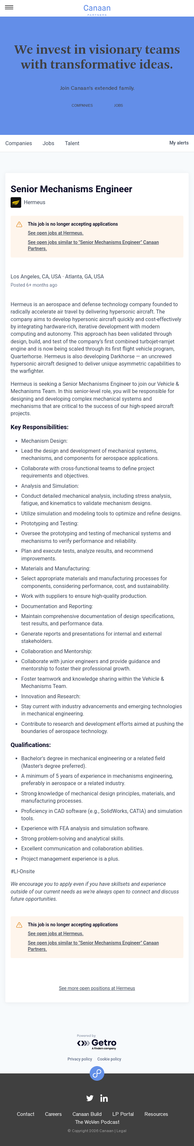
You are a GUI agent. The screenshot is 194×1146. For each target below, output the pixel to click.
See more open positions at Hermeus (97, 988)
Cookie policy (109, 1059)
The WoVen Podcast (97, 1122)
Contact (25, 1114)
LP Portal (123, 1114)
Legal (121, 1131)
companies (18, 143)
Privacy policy (80, 1059)
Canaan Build (87, 1114)
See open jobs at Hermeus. (55, 233)
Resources (156, 1114)
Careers (53, 1114)
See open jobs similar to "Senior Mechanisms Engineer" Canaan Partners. (93, 246)
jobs (48, 143)
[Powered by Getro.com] (97, 1042)
